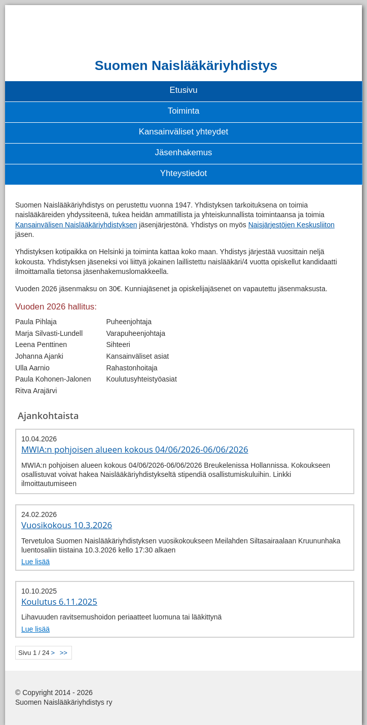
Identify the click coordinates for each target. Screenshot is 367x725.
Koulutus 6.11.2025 (59, 601)
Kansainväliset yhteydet (183, 131)
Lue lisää (35, 562)
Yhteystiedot (183, 173)
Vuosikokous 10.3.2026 (66, 525)
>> (63, 653)
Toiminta (184, 111)
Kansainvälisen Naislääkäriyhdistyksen (76, 225)
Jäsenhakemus (183, 152)
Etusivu (183, 90)
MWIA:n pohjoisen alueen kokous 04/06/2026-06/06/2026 (134, 449)
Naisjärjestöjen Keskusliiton (291, 225)
